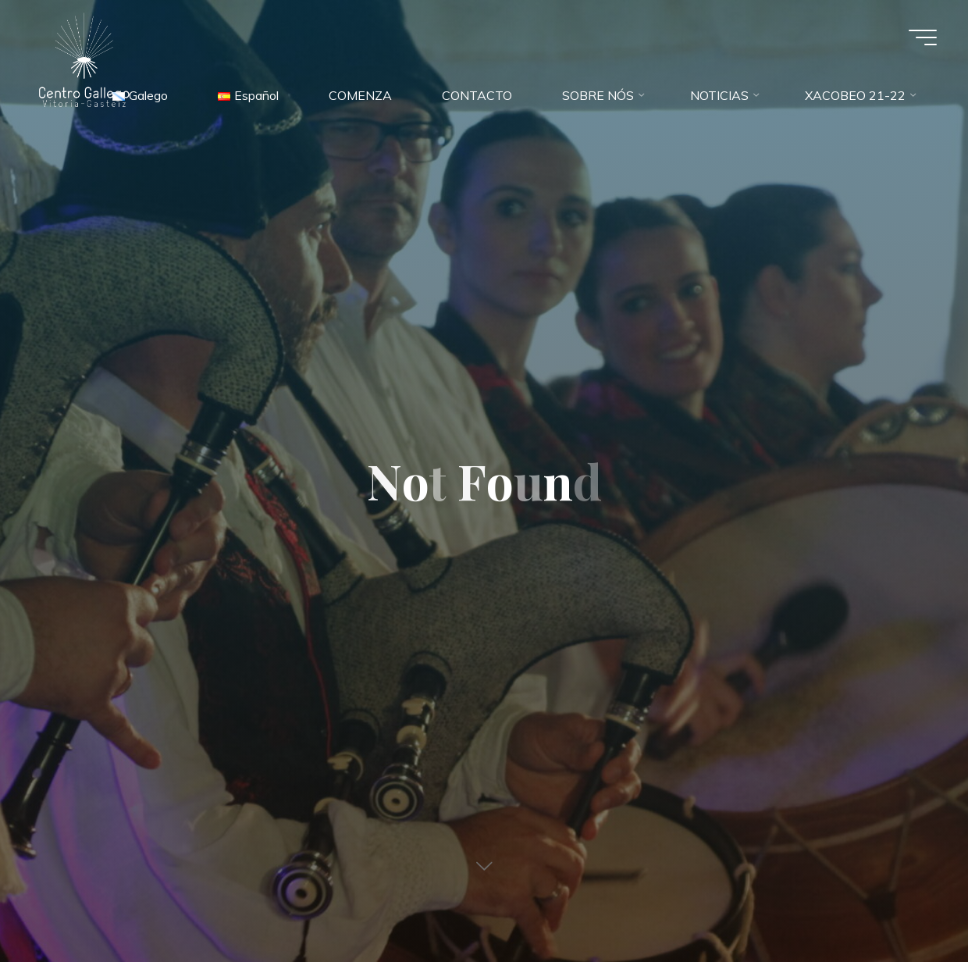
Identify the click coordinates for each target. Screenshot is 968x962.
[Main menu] (923, 37)
